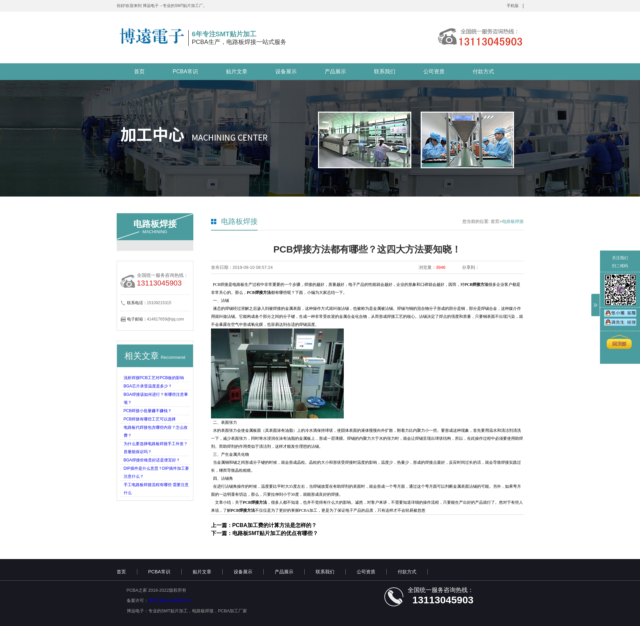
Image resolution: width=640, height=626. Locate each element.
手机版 (513, 5)
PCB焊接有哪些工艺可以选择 (150, 419)
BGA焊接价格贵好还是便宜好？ (152, 460)
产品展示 (335, 71)
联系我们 (384, 71)
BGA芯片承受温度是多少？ (148, 386)
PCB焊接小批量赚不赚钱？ (148, 410)
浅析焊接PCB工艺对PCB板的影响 (154, 377)
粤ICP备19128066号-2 (170, 600)
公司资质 (434, 71)
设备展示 (286, 71)
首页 (139, 71)
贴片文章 (236, 71)
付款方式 (483, 71)
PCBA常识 (185, 71)
